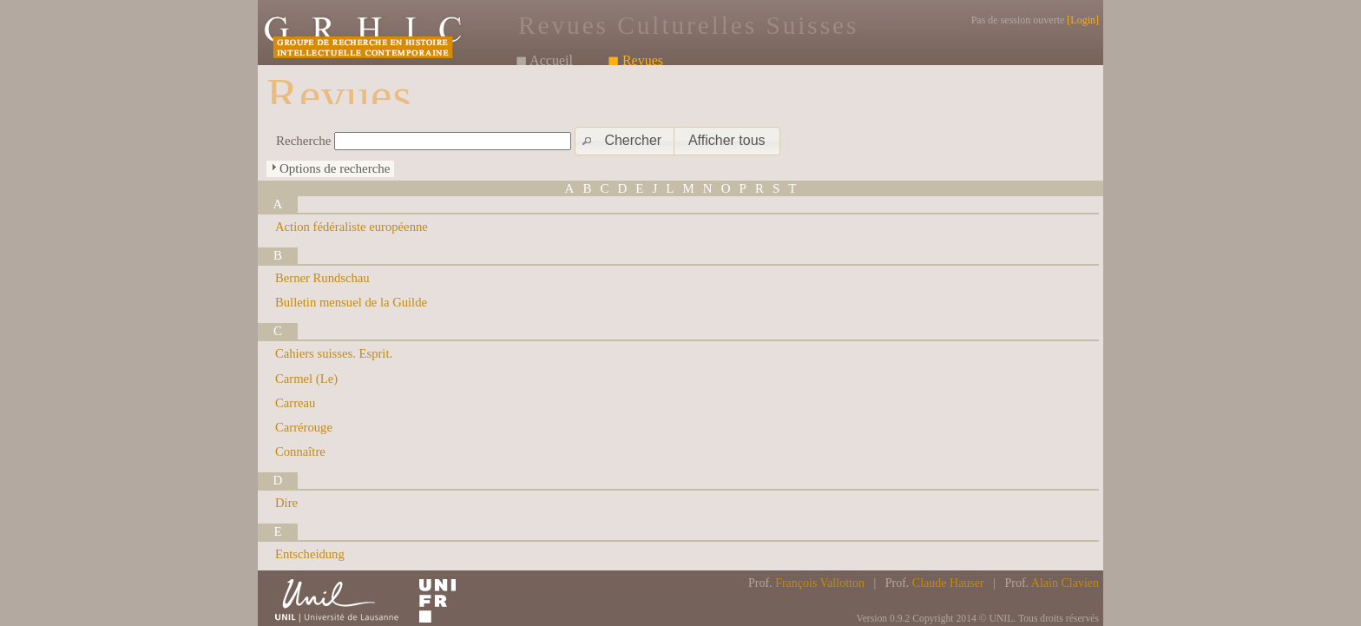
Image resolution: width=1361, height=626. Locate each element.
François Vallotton (820, 583)
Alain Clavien (1065, 583)
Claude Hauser (948, 583)
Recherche (303, 141)
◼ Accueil (544, 60)
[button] (625, 141)
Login (1082, 20)
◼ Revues (635, 60)
